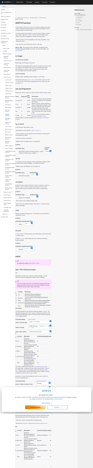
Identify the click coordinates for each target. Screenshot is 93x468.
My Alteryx (52, 2)
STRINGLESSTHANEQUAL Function (9, 164)
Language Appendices (8, 210)
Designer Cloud (7, 19)
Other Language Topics (8, 204)
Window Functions (8, 197)
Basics (8, 45)
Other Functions (8, 200)
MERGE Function (8, 134)
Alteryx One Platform (7, 16)
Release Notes (19, 2)
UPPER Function (8, 85)
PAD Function (8, 132)
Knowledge (29, 2)
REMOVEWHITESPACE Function (9, 97)
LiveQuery (7, 22)
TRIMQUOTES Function (8, 180)
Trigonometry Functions (8, 71)
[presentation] (41, 59)
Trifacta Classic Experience (7, 42)
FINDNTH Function (7, 115)
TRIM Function (8, 93)
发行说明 (7, 9)
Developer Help (7, 216)
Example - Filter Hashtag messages (83, 29)
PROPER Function (9, 91)
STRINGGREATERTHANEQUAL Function (9, 156)
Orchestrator (7, 35)
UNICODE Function (9, 82)
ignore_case (78, 24)
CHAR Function (8, 79)
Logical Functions (8, 60)
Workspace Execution (7, 33)
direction (77, 22)
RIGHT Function (8, 129)
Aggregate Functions (8, 57)
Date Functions (8, 74)
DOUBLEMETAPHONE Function (9, 168)
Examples (76, 27)
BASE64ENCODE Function (8, 184)
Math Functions (8, 67)
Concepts (8, 51)
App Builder (7, 27)
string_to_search (79, 17)
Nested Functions (8, 192)
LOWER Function (9, 88)
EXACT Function (8, 148)
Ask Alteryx (7, 30)
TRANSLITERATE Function (8, 176)
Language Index (7, 207)
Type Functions (8, 194)
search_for (77, 18)
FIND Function (8, 107)
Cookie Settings (46, 457)
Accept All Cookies (35, 461)
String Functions (8, 77)
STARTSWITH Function (8, 138)
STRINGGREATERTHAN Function (9, 152)
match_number (78, 20)
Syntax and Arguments (80, 14)
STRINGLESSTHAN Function (9, 160)
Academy (37, 2)
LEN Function (8, 104)
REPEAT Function (9, 145)
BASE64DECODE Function (8, 188)
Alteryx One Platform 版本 (7, 13)
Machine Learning (7, 38)
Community (44, 2)
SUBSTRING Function (7, 119)
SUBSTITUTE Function (8, 123)
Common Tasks (8, 48)
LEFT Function (8, 126)
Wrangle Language (8, 53)
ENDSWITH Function (7, 142)
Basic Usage (77, 13)
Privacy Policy (58, 453)
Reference (8, 214)
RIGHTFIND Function (7, 111)
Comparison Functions (8, 64)
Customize (57, 461)
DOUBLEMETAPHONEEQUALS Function (9, 172)
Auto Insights (7, 24)
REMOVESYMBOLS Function (9, 101)
